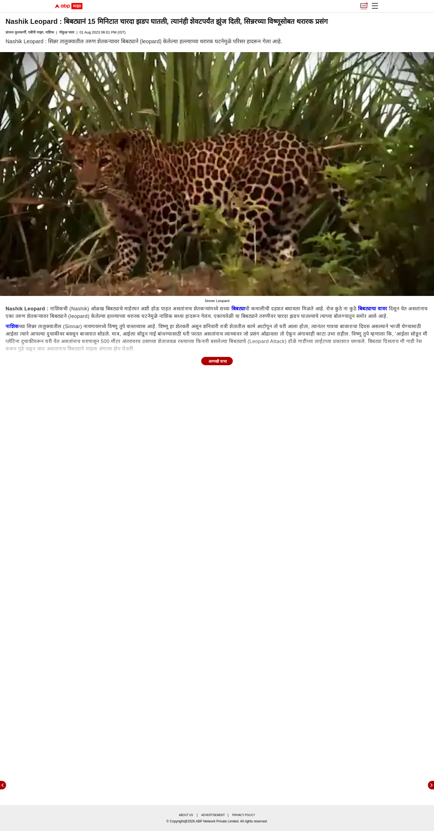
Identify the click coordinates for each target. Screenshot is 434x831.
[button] (375, 6)
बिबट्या (238, 308)
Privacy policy (243, 815)
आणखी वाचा (217, 361)
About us (186, 815)
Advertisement (213, 815)
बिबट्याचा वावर (372, 308)
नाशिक (12, 326)
